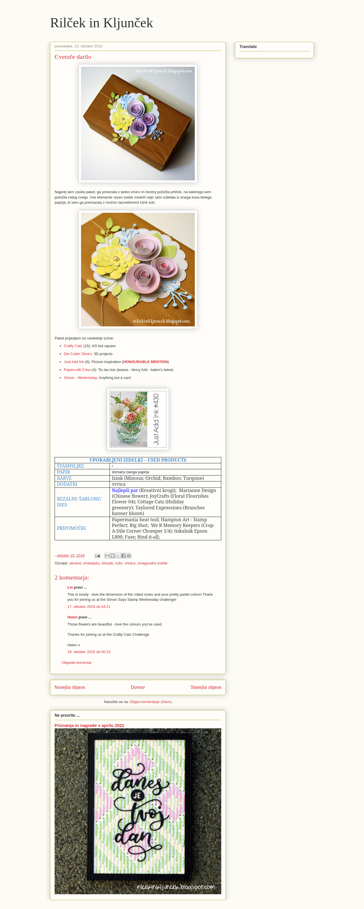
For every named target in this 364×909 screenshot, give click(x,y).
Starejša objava (206, 687)
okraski (107, 563)
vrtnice (130, 563)
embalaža (91, 563)
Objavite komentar (77, 662)
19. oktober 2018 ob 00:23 (89, 652)
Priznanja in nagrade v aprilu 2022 (89, 725)
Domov (138, 687)
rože (118, 563)
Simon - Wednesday (80, 378)
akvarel (75, 563)
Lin (70, 587)
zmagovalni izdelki (152, 563)
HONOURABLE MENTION (145, 362)
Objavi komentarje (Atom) (151, 702)
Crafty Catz (73, 346)
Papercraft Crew (77, 370)
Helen (72, 617)
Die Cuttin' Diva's (78, 354)
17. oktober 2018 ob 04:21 (89, 606)
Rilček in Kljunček (101, 22)
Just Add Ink (74, 362)
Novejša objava (70, 687)
